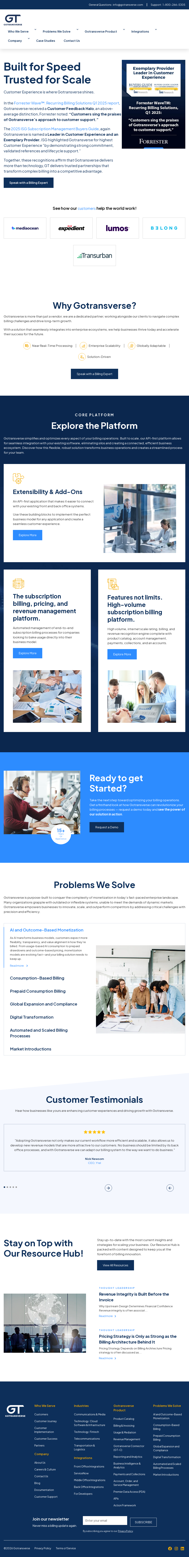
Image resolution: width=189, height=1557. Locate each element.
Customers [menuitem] (41, 1407)
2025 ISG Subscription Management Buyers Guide (55, 117)
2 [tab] (7, 1180)
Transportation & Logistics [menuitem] (84, 1440)
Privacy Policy (125, 1522)
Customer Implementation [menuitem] (44, 1422)
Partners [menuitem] (39, 1438)
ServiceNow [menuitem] (81, 1466)
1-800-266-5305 (174, 4)
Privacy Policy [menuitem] (43, 1539)
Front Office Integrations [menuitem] (89, 1459)
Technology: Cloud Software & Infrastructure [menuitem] (89, 1416)
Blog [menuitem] (37, 1476)
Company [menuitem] (135, 30)
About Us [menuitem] (39, 1455)
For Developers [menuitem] (83, 1486)
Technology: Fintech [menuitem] (86, 1424)
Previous (169, 1179)
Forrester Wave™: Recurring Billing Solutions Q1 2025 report (66, 91)
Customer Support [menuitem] (46, 1489)
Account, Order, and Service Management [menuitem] (126, 1475)
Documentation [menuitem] (44, 1482)
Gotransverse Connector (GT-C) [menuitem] (129, 1440)
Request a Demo (106, 820)
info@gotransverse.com (128, 4)
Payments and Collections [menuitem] (129, 1467)
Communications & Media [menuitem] (89, 1407)
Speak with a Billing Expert (28, 171)
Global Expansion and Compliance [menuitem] (166, 1441)
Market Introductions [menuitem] (166, 1467)
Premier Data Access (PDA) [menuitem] (129, 1484)
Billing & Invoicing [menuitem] (124, 1418)
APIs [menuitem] (116, 1491)
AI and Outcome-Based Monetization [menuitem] (167, 1409)
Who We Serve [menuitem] (16, 30)
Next (180, 1179)
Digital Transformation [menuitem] (167, 1450)
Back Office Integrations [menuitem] (89, 1479)
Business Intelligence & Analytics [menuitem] (127, 1458)
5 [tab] (16, 1180)
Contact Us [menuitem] (177, 30)
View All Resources (115, 1258)
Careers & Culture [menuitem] (45, 1462)
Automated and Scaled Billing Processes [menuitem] (167, 1458)
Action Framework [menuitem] (125, 1498)
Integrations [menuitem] (113, 30)
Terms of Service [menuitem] (66, 1539)
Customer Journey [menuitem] (45, 1414)
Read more (108, 1308)
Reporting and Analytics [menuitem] (128, 1449)
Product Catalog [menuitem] (124, 1411)
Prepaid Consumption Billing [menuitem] (166, 1430)
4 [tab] (13, 1180)
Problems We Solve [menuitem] (47, 30)
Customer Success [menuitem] (45, 1431)
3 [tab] (10, 1180)
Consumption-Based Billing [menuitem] (166, 1419)
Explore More (28, 527)
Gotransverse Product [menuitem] (82, 30)
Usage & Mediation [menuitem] (125, 1425)
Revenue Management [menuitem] (127, 1432)
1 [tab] (4, 1180)
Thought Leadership (118, 1280)
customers (86, 196)
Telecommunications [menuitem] (87, 1431)
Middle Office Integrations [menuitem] (89, 1473)
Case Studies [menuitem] (157, 30)
